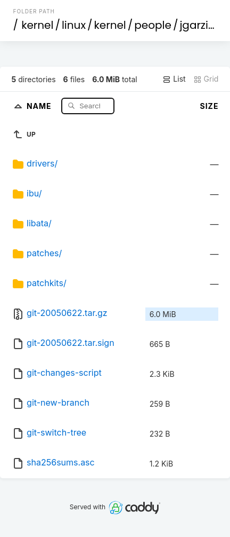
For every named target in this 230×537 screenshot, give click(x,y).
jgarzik (196, 25)
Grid (206, 79)
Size (209, 105)
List (173, 79)
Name (40, 105)
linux (74, 25)
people (152, 25)
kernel (37, 25)
